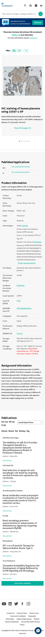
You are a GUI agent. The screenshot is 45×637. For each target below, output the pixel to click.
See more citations (22, 583)
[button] (38, 630)
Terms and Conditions (18, 616)
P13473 (20, 333)
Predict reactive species (27, 263)
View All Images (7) (22, 128)
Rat (16, 431)
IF (26, 51)
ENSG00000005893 (24, 308)
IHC (19, 51)
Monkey (22, 431)
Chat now (37, 23)
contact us (33, 38)
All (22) (4, 422)
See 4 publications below (20, 167)
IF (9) (3, 425)
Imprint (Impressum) (24, 619)
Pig (28, 431)
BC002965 (38, 242)
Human (4, 431)
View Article (7, 460)
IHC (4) (12, 422)
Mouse (11, 431)
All (14, 51)
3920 (19, 301)
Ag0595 (25, 226)
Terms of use (34, 613)
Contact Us (10, 613)
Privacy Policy (22, 613)
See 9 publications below (20, 172)
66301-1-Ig (16, 35)
